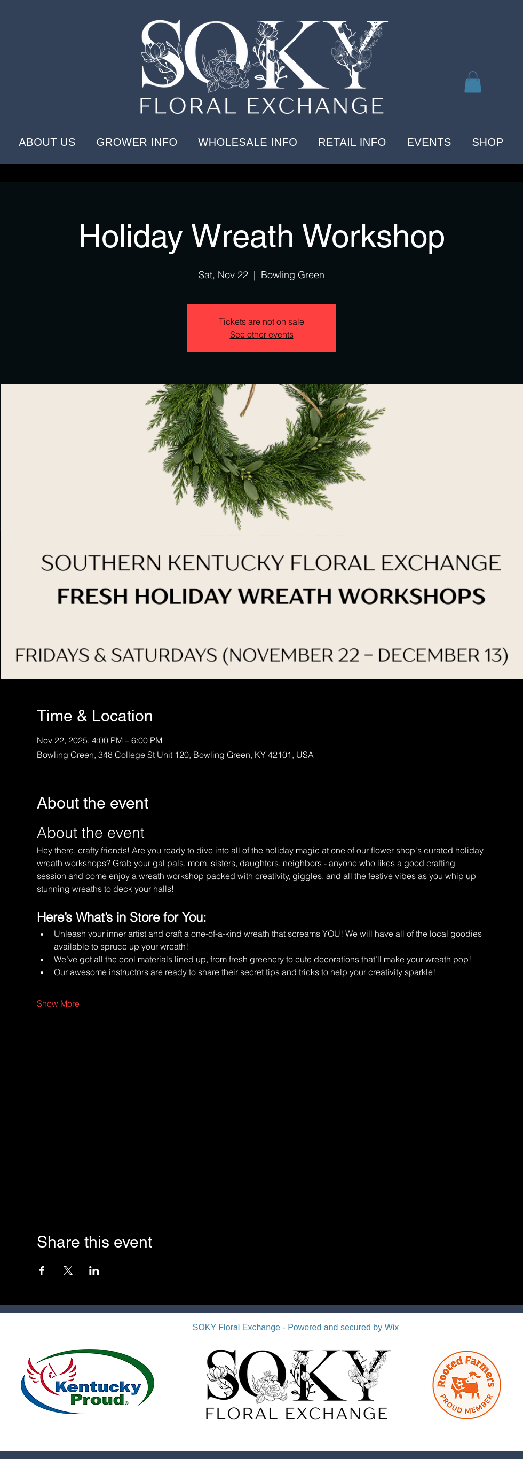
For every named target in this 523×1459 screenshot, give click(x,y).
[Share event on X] (68, 1270)
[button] (473, 82)
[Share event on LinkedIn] (94, 1270)
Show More (58, 1003)
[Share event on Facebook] (42, 1270)
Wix (392, 1327)
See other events (262, 334)
